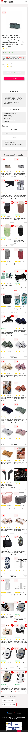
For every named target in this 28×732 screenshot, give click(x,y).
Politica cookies (13, 718)
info (12, 176)
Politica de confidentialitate (18, 717)
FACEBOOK (10, 713)
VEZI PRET (14, 79)
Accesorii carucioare (6, 8)
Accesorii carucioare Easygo (19, 8)
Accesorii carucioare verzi (8, 700)
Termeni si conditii (6, 717)
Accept (19, 731)
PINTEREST (17, 713)
